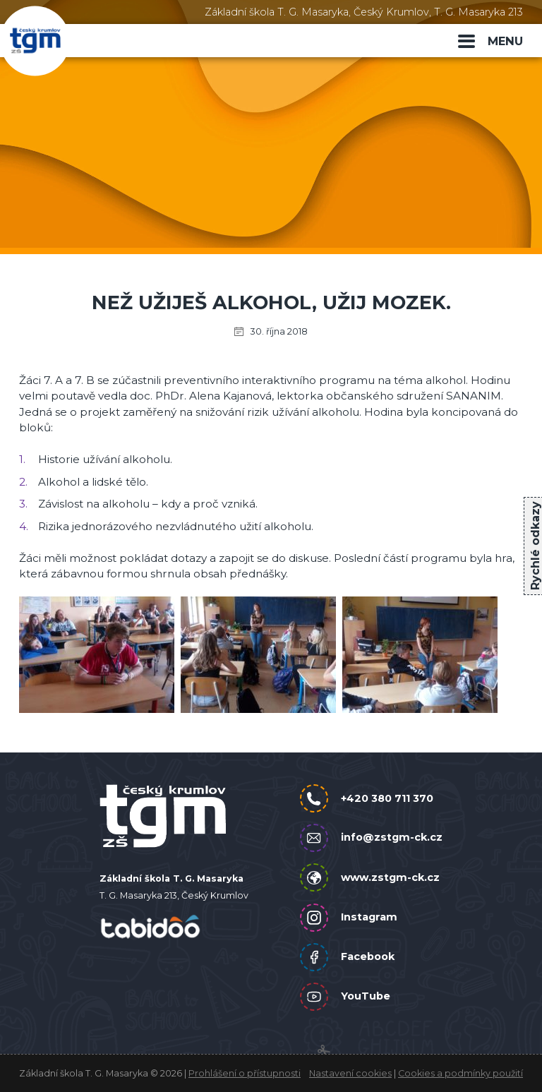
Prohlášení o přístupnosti (244, 1073)
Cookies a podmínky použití (460, 1073)
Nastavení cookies (350, 1073)
